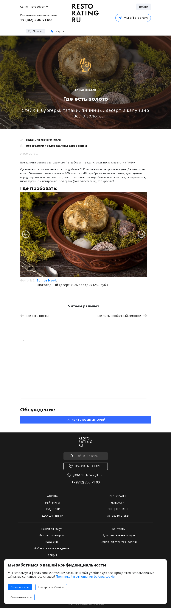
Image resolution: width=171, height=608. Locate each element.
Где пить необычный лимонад (122, 316)
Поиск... (36, 31)
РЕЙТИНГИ (52, 502)
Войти (143, 6)
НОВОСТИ (118, 502)
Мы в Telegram (133, 18)
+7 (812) (85, 482)
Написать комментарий (85, 419)
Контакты (118, 529)
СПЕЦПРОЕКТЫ (118, 509)
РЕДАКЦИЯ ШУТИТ (52, 515)
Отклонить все (21, 597)
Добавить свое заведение (51, 548)
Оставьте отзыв (118, 515)
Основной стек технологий (119, 542)
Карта (57, 31)
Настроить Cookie (51, 587)
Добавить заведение (88, 475)
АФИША (52, 496)
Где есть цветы (34, 316)
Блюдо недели (85, 89)
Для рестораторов (51, 535)
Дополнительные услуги (119, 535)
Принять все (19, 587)
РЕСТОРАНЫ (117, 496)
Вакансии (51, 542)
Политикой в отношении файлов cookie (85, 576)
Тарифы (51, 555)
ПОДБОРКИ (52, 509)
